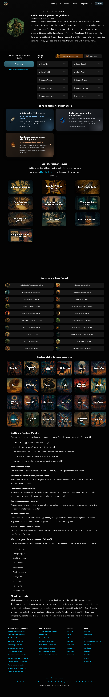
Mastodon (87, 662)
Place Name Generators (47, 651)
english (84, 3)
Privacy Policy (49, 678)
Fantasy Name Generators (48, 631)
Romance (70, 651)
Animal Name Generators (47, 645)
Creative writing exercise (92, 641)
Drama (69, 648)
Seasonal (70, 655)
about (75, 4)
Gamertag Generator (15, 645)
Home (33, 12)
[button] (19, 64)
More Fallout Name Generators (18, 69)
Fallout (63, 12)
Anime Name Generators (47, 638)
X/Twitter (87, 645)
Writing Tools (43, 635)
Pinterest (87, 651)
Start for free (46, 172)
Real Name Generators (46, 641)
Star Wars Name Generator (17, 668)
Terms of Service (58, 678)
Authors (87, 631)
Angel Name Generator (16, 641)
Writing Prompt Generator (17, 631)
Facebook (87, 648)
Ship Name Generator (15, 638)
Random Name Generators (46, 12)
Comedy (70, 641)
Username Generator (15, 651)
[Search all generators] (92, 3)
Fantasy (70, 631)
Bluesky (86, 658)
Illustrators (88, 635)
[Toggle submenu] (60, 3)
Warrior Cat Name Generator (18, 658)
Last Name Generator (15, 648)
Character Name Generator (17, 662)
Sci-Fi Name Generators (47, 648)
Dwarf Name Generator (16, 672)
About (86, 638)
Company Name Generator (17, 655)
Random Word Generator (16, 635)
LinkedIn (87, 655)
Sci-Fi (58, 12)
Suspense (70, 645)
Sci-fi (69, 635)
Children (70, 638)
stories (66, 4)
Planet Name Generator (16, 665)
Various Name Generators (48, 655)
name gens (55, 3)
